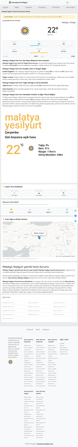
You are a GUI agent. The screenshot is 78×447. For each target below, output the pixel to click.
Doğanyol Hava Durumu (60, 306)
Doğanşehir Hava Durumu (9, 310)
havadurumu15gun (18, 2)
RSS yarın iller (63, 351)
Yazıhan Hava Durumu (59, 314)
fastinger (62, 343)
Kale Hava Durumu (58, 310)
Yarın (17, 7)
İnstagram (45, 329)
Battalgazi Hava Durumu (9, 306)
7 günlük (28, 7)
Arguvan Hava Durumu (59, 302)
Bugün (5, 7)
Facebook (30, 329)
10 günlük (42, 7)
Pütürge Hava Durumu (33, 314)
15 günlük (56, 7)
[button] (39, 237)
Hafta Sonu (70, 7)
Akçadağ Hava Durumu (8, 302)
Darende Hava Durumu (33, 306)
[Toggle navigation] (67, 2)
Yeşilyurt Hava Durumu (8, 318)
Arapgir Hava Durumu (33, 302)
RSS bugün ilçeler (64, 349)
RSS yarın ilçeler (64, 354)
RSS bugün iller (63, 347)
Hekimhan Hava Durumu (34, 310)
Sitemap (62, 345)
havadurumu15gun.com (45, 444)
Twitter (38, 329)
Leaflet (58, 256)
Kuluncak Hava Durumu (8, 314)
